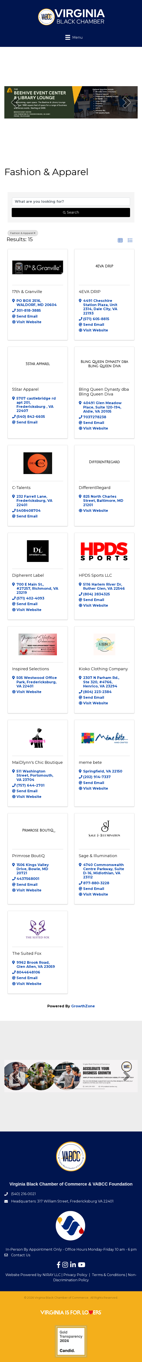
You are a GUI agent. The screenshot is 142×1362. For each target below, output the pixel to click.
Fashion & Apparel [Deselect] (22, 233)
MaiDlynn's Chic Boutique (37, 762)
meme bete (90, 762)
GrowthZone (83, 1006)
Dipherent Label (28, 575)
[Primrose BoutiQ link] (37, 830)
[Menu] (71, 37)
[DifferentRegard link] (104, 462)
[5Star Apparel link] (38, 364)
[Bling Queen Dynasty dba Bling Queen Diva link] (104, 364)
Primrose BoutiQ (28, 855)
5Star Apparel (25, 389)
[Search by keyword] (71, 202)
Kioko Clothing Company (103, 669)
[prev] (15, 102)
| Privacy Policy (74, 1275)
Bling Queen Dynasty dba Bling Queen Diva (104, 392)
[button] (120, 240)
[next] (127, 102)
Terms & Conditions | (109, 1275)
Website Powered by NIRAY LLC (33, 1275)
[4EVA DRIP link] (104, 266)
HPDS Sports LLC (95, 575)
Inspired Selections (30, 669)
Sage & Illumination (98, 855)
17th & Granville (27, 291)
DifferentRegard (95, 487)
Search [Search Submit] (71, 212)
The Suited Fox (26, 953)
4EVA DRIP (90, 291)
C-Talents (21, 487)
